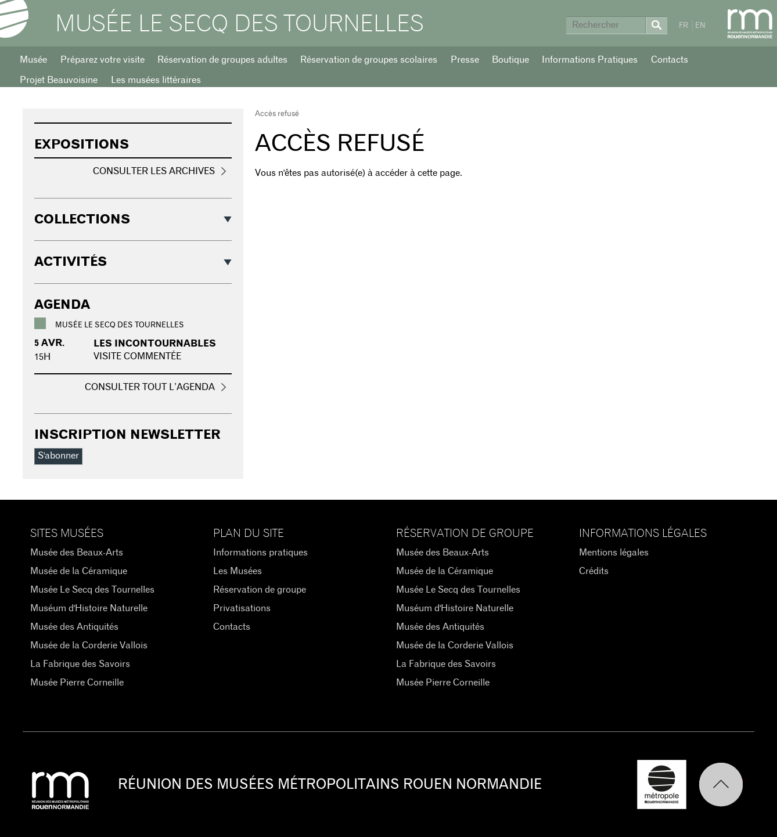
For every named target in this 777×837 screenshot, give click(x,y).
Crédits (594, 571)
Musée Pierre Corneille (77, 682)
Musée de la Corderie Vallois (89, 645)
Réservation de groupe (259, 589)
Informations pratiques (260, 552)
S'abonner (58, 455)
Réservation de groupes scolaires (368, 59)
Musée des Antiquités (74, 627)
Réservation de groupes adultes (222, 59)
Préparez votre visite (102, 59)
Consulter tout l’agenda (150, 387)
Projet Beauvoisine (59, 80)
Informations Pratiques (590, 59)
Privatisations (242, 608)
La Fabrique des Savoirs (80, 664)
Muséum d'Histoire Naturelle (89, 608)
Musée (33, 59)
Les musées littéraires (156, 80)
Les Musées (237, 571)
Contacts (669, 59)
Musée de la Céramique (78, 571)
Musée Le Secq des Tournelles (239, 24)
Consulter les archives (154, 171)
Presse (465, 59)
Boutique (510, 59)
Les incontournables (154, 343)
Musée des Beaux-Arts (76, 552)
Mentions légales (614, 552)
